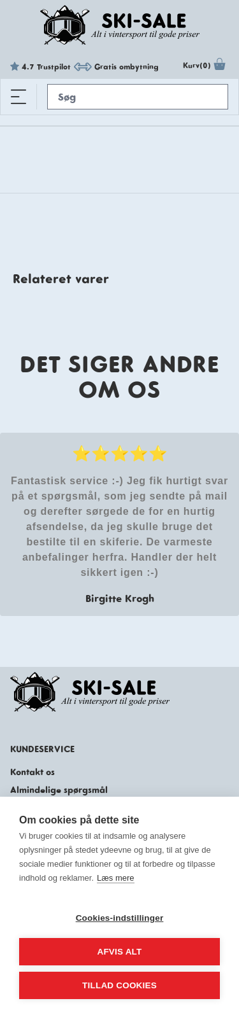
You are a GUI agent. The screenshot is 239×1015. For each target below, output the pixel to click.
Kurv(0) (206, 66)
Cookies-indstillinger (120, 918)
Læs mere (115, 878)
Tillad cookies (119, 985)
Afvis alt (119, 951)
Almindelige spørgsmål (59, 789)
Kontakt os (32, 772)
